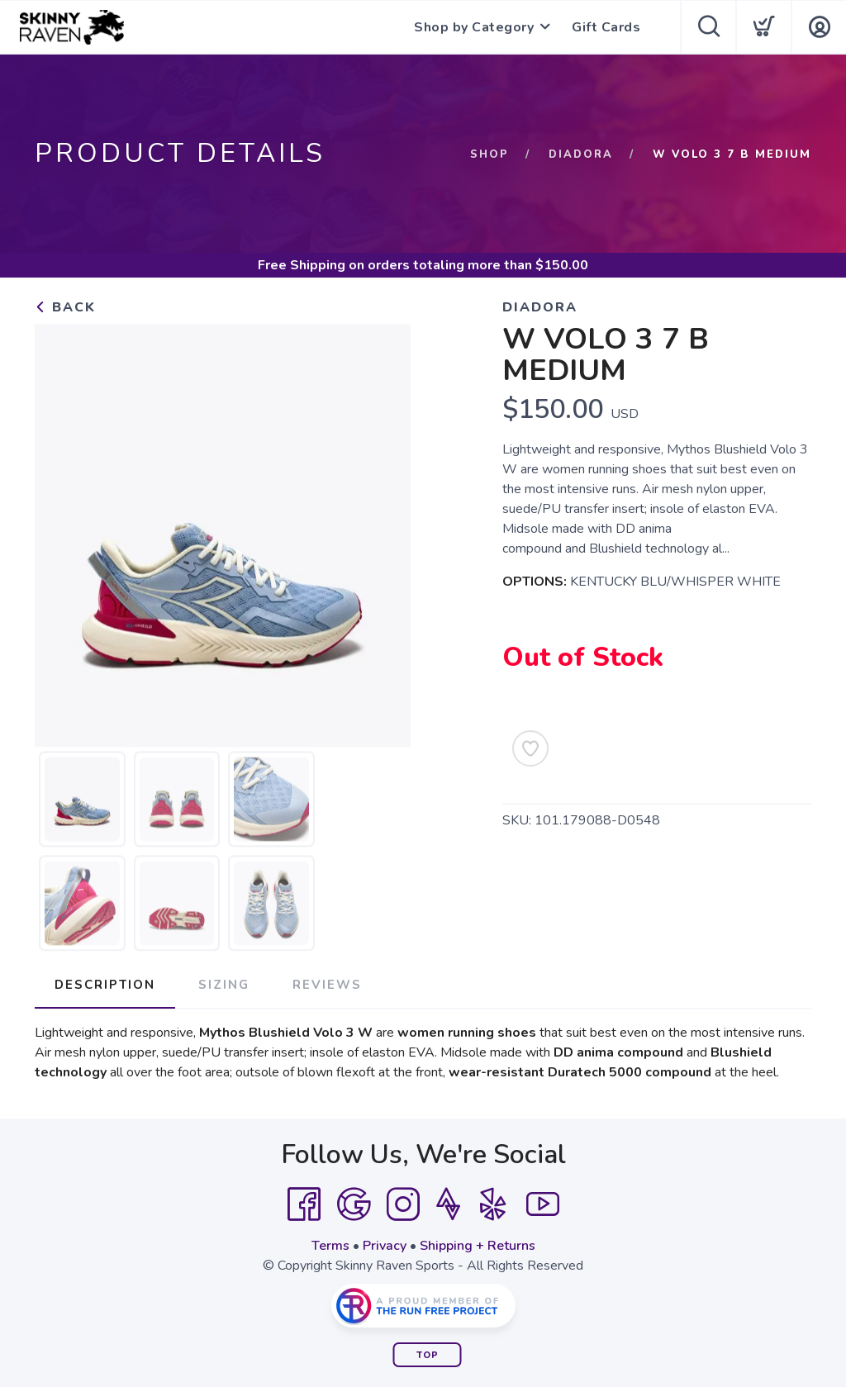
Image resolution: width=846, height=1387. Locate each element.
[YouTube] (543, 1204)
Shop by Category (474, 27)
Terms (330, 1246)
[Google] (353, 1204)
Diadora (581, 154)
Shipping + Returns (477, 1246)
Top (427, 1355)
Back (65, 307)
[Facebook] (304, 1204)
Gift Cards (606, 27)
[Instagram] (403, 1204)
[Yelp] (493, 1204)
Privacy (384, 1246)
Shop (489, 154)
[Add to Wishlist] (530, 748)
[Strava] (448, 1204)
